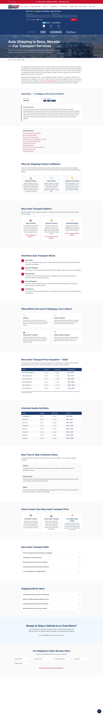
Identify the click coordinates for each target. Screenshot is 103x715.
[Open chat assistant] (99, 711)
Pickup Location (29, 13)
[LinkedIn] (14, 1)
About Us (46, 6)
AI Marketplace (54, 6)
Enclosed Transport (51, 223)
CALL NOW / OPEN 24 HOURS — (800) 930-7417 (52, 2)
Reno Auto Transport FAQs (29, 149)
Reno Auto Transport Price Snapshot (31, 141)
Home (21, 6)
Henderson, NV (37, 659)
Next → (73, 19)
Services (26, 6)
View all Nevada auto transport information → (51, 668)
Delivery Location (55, 13)
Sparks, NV (76, 659)
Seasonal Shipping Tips (28, 145)
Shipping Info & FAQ (36, 6)
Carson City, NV (18, 663)
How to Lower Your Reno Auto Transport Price (34, 147)
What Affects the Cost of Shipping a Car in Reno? (34, 139)
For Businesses (64, 6)
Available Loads (73, 6)
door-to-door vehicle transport (48, 81)
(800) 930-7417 (47, 635)
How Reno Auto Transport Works (30, 137)
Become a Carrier (83, 6)
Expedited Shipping (72, 223)
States (13, 59)
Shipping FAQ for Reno (28, 151)
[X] (8, 1)
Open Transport (31, 223)
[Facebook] (10, 1)
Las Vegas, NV (17, 659)
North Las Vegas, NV (59, 659)
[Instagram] (12, 1)
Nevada (19, 59)
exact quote (46, 364)
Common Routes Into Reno (29, 143)
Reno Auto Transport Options (30, 135)
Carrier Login (92, 6)
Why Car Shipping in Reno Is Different (32, 133)
